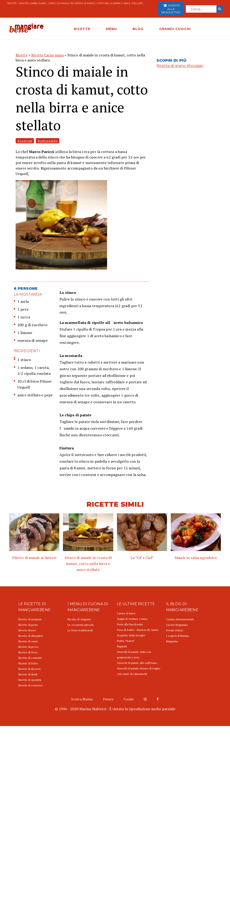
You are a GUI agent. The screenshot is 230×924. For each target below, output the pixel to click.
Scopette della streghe (131, 635)
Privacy (108, 699)
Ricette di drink (27, 674)
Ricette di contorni (30, 658)
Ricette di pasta (28, 624)
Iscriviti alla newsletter (170, 9)
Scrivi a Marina (82, 699)
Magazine (172, 641)
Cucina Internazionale (180, 619)
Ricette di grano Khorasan (180, 66)
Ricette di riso (27, 630)
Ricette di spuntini (29, 680)
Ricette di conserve (30, 685)
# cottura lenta (47, 140)
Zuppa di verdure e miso (132, 619)
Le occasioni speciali (81, 624)
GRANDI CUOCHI (175, 29)
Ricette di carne (28, 641)
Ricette (12, 3)
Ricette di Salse (28, 663)
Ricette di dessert (29, 669)
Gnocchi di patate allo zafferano (137, 663)
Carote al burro (126, 613)
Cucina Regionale (177, 624)
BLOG (138, 29)
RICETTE (82, 29)
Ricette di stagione (79, 619)
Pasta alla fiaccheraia (130, 624)
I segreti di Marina (177, 635)
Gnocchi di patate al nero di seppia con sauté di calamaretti (138, 671)
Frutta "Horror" (126, 641)
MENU (111, 29)
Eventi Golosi (174, 630)
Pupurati (122, 646)
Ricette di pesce (28, 646)
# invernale (24, 140)
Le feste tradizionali (80, 630)
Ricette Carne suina (32, 3)
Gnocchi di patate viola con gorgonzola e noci (134, 654)
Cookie (129, 699)
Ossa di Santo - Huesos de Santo (138, 630)
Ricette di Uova (27, 652)
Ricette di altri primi (30, 635)
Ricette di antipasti (30, 619)
